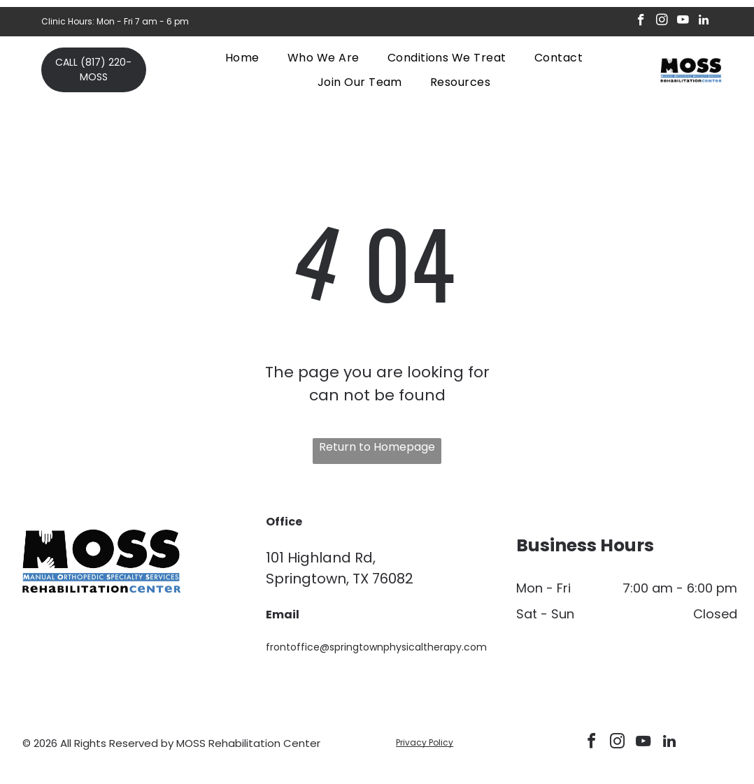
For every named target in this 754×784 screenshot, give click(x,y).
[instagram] (662, 21)
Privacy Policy (424, 742)
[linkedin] (704, 21)
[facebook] (641, 21)
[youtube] (683, 21)
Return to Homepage (377, 447)
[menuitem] (242, 57)
